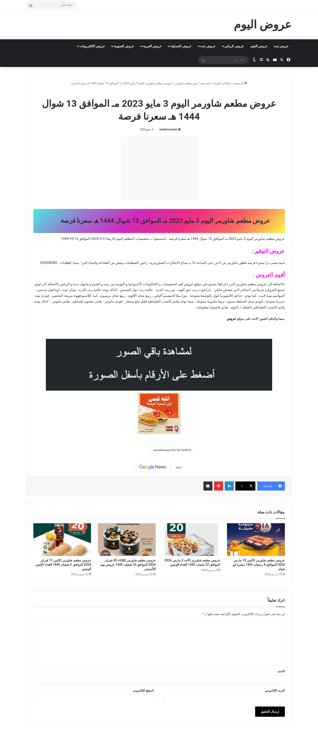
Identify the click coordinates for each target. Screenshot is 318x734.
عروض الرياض (234, 46)
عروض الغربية (152, 46)
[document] (159, 285)
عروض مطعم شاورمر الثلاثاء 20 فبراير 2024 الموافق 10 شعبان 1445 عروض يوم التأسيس (128, 564)
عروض (231, 319)
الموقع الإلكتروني (143, 690)
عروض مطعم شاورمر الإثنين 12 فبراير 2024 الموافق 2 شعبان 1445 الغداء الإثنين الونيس (63, 564)
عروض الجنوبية (124, 46)
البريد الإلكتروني (275, 690)
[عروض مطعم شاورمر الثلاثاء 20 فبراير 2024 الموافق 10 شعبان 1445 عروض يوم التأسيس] (127, 539)
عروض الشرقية (181, 46)
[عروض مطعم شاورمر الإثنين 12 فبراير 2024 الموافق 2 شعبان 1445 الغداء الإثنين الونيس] (62, 539)
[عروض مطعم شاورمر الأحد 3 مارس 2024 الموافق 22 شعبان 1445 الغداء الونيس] (191, 539)
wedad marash (168, 129)
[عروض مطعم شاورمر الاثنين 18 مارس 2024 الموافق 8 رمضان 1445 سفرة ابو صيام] (256, 539)
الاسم (281, 671)
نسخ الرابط (136, 450)
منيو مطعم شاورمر (186, 83)
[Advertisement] (159, 168)
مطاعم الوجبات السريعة (215, 83)
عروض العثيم (258, 46)
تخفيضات (142, 239)
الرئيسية (240, 83)
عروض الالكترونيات (92, 46)
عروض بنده (281, 46)
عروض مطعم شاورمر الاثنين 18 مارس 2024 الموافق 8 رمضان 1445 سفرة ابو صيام (259, 564)
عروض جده (207, 46)
